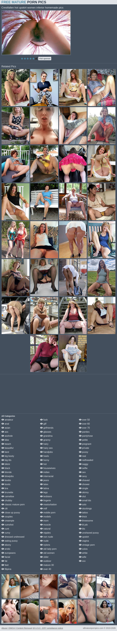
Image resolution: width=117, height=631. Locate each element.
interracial (46, 476)
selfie (83, 468)
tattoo (83, 512)
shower (84, 484)
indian (44, 472)
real (82, 456)
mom (44, 520)
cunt (5, 528)
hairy (44, 444)
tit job (83, 524)
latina (44, 488)
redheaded (86, 460)
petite (83, 440)
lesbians (46, 496)
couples (7, 516)
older (44, 557)
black (5, 468)
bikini (5, 464)
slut (82, 496)
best (5, 452)
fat (4, 561)
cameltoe (7, 496)
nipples (45, 533)
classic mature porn (13, 504)
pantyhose (86, 436)
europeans (8, 553)
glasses (45, 432)
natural (45, 528)
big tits (6, 460)
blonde (6, 472)
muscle (45, 524)
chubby (6, 500)
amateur (7, 420)
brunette (7, 492)
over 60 (84, 424)
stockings (85, 508)
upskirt (84, 537)
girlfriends (46, 428)
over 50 (84, 420)
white (83, 553)
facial (5, 557)
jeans (44, 480)
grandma (46, 436)
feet (5, 565)
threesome (86, 520)
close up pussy (10, 512)
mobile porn (47, 512)
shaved (84, 480)
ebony (6, 545)
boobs (6, 480)
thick (83, 516)
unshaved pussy (89, 533)
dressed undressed (12, 537)
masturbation (48, 504)
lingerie (45, 500)
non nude (46, 537)
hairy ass (46, 448)
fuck (44, 420)
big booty (7, 456)
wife (82, 557)
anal (5, 424)
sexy (83, 476)
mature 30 (47, 565)
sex (82, 472)
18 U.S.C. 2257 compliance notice (47, 628)
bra (4, 488)
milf (43, 508)
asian (5, 428)
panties (84, 432)
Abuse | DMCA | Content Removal (16, 628)
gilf (43, 424)
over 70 (84, 428)
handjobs (46, 452)
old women (47, 553)
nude (44, 541)
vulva (83, 549)
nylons (45, 545)
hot (43, 464)
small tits (85, 500)
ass (4, 432)
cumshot (7, 524)
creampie (7, 520)
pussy (83, 452)
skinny (84, 492)
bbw (5, 440)
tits (82, 528)
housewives (47, 468)
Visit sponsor (44, 58)
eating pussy (9, 541)
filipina (6, 569)
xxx (82, 561)
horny (44, 460)
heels (44, 456)
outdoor (45, 561)
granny (45, 440)
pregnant (85, 444)
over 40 (45, 569)
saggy (83, 464)
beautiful (7, 448)
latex (44, 484)
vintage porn (87, 545)
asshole (7, 436)
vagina (84, 541)
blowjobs (7, 476)
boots (5, 484)
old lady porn (48, 549)
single (83, 488)
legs (44, 492)
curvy (5, 533)
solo (82, 504)
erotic (5, 549)
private (84, 448)
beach (6, 444)
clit (4, 508)
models (45, 516)
